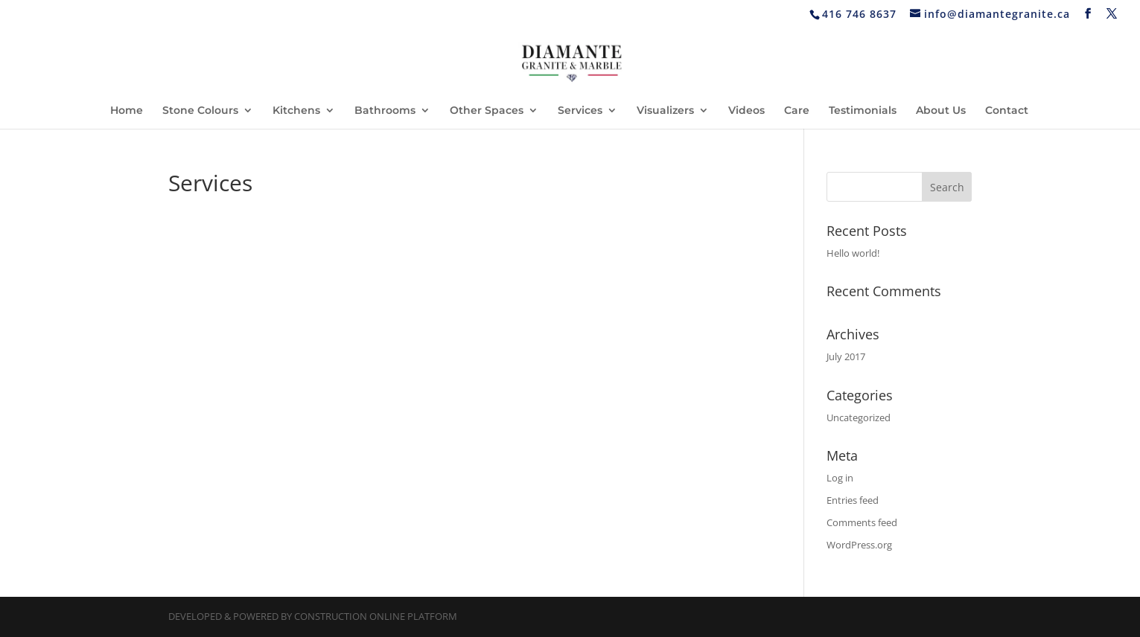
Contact (1006, 111)
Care (796, 111)
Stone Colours (200, 111)
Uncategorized (859, 417)
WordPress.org (859, 544)
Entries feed (853, 500)
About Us (941, 111)
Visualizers (665, 111)
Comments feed (862, 522)
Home (126, 111)
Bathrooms (384, 111)
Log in (840, 477)
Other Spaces (486, 111)
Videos (746, 111)
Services (580, 111)
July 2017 (846, 356)
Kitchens (296, 111)
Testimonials (863, 111)
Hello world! (853, 253)
